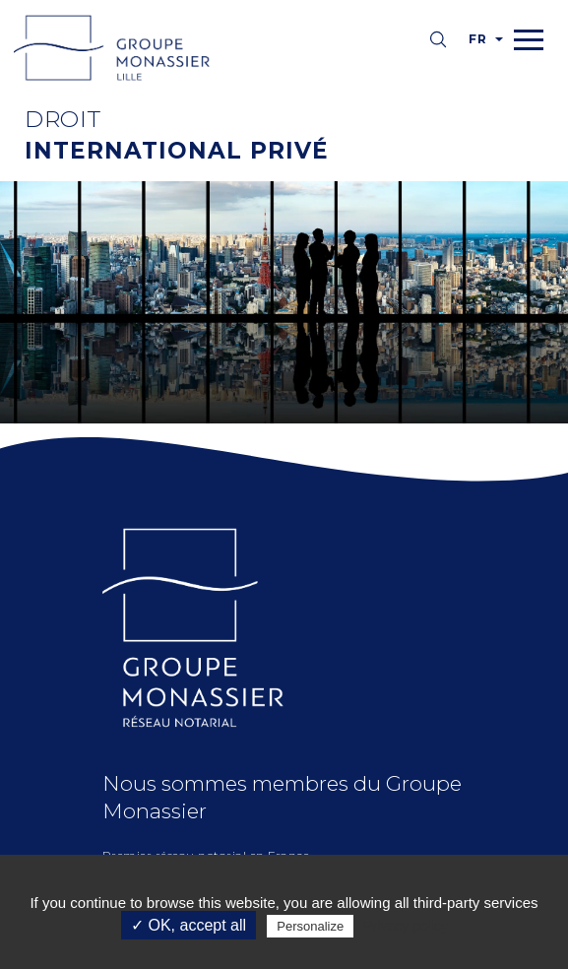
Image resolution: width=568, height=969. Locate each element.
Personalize (310, 926)
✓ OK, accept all (188, 925)
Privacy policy (405, 926)
